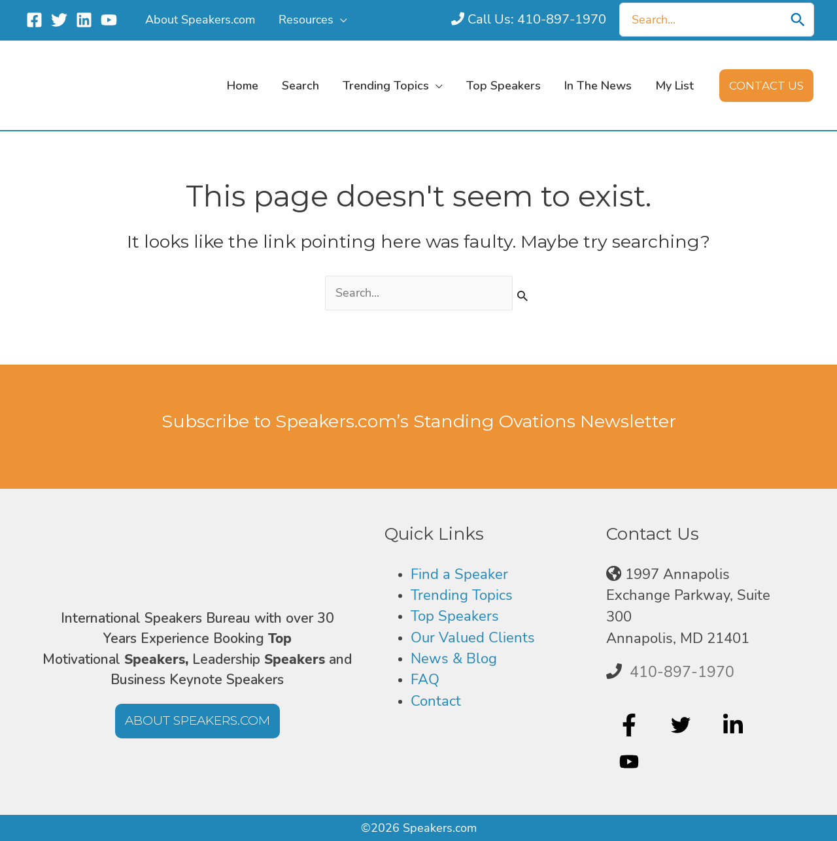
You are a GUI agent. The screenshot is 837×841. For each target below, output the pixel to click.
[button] (766, 86)
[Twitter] (59, 19)
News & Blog (454, 658)
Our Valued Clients (473, 637)
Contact (436, 700)
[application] (340, 19)
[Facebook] (34, 19)
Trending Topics (462, 594)
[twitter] (682, 724)
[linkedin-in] (734, 724)
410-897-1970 (682, 671)
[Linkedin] (84, 19)
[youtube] (630, 762)
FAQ (425, 679)
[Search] (798, 19)
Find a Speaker (459, 573)
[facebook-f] (630, 724)
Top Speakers (455, 615)
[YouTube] (108, 19)
